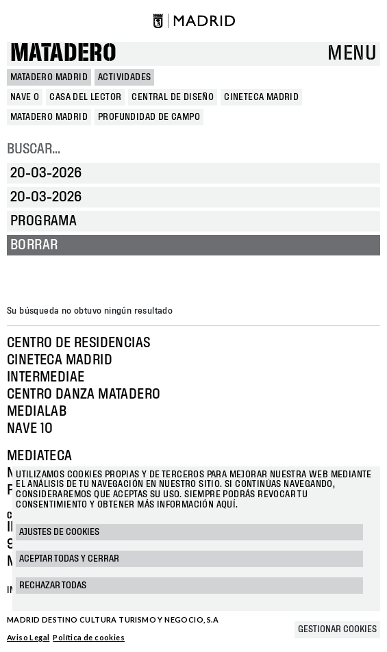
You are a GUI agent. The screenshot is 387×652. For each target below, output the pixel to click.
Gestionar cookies (337, 629)
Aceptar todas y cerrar (69, 559)
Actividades (124, 77)
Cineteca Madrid (59, 360)
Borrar (34, 245)
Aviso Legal (28, 637)
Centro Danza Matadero (83, 394)
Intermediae (45, 377)
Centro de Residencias (78, 343)
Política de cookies (89, 637)
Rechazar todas (52, 585)
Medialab (36, 411)
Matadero (63, 54)
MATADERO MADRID (49, 77)
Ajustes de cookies (59, 532)
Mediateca (40, 456)
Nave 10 (30, 429)
